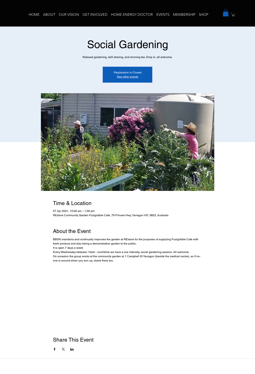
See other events (127, 76)
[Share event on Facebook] (54, 349)
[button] (226, 12)
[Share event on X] (63, 349)
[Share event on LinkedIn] (72, 349)
